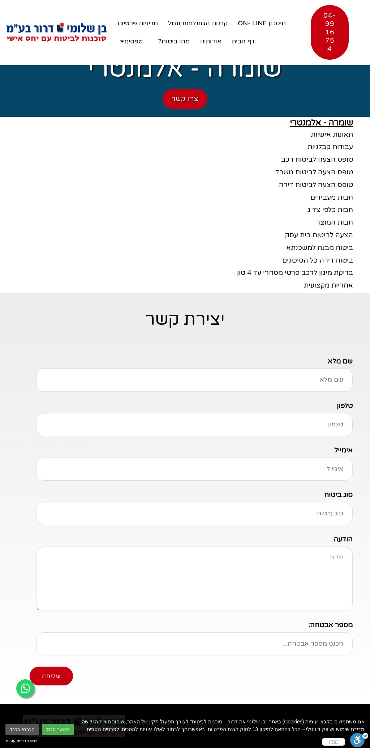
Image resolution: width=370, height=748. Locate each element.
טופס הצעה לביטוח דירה (316, 184)
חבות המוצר (334, 222)
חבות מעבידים (331, 197)
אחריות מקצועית (328, 285)
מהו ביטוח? (174, 41)
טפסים (133, 41)
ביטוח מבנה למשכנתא (319, 247)
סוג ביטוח (338, 494)
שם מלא (340, 361)
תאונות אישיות (332, 134)
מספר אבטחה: (330, 625)
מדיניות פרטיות (338, 737)
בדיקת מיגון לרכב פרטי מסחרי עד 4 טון (295, 272)
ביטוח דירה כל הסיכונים (317, 260)
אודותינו (210, 41)
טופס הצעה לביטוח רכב (317, 159)
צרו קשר (185, 99)
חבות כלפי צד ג (330, 209)
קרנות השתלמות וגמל (198, 23)
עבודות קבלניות (330, 147)
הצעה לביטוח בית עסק (319, 235)
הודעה (343, 539)
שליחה (51, 676)
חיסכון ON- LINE (262, 23)
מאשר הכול (58, 729)
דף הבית (243, 41)
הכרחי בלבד (22, 729)
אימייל (343, 450)
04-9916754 (329, 32)
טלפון (345, 405)
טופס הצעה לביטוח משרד (314, 172)
